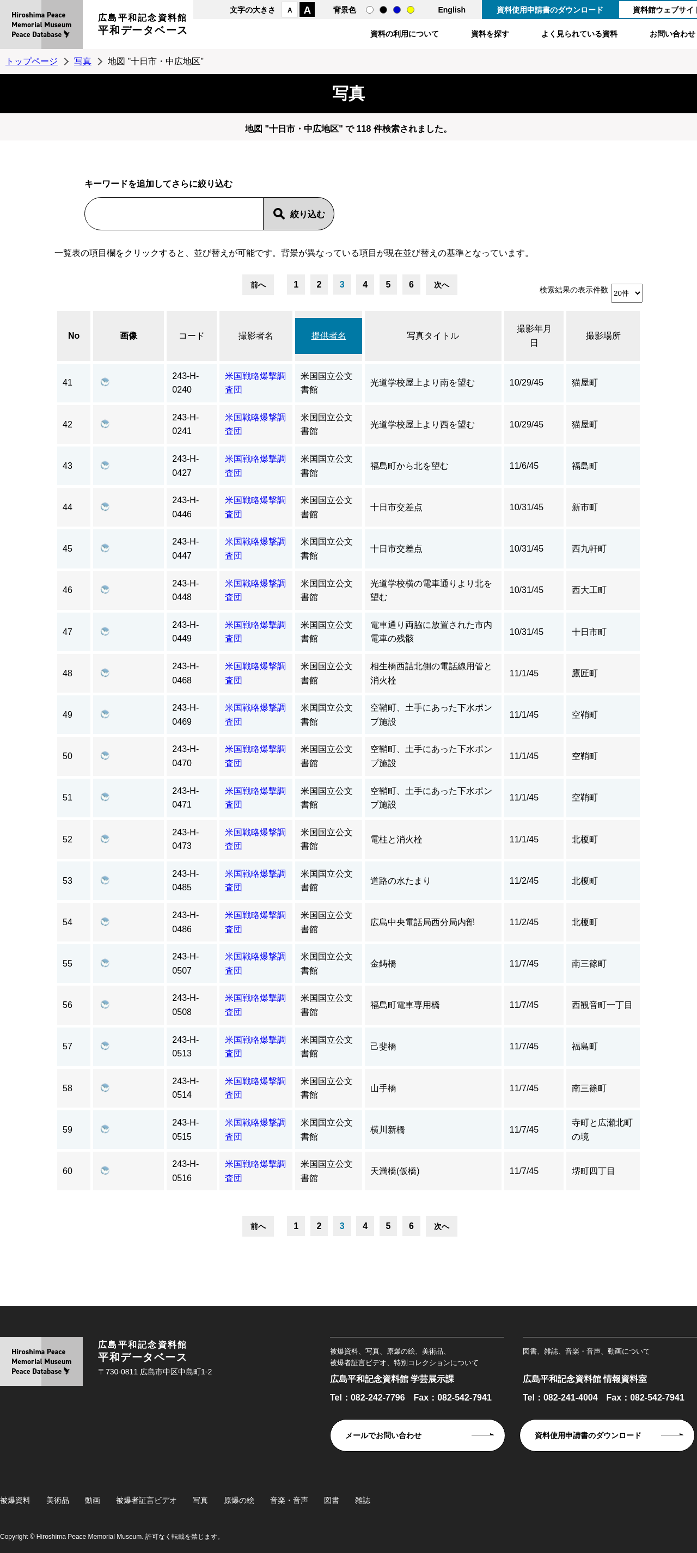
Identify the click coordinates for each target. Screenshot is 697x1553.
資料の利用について (404, 33)
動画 (92, 1500)
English (452, 9)
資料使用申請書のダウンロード (550, 9)
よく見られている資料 (579, 33)
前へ (258, 284)
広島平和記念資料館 (143, 26)
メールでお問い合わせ (383, 1435)
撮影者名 (256, 335)
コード (192, 335)
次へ (441, 284)
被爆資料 (15, 1500)
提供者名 (328, 335)
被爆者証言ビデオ (146, 1500)
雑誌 (362, 1500)
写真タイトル (433, 335)
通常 (370, 10)
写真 (82, 61)
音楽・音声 (289, 1500)
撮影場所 (603, 335)
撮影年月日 (534, 335)
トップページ (31, 61)
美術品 (57, 1500)
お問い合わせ (672, 33)
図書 (331, 1500)
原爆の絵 (239, 1500)
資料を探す (490, 33)
